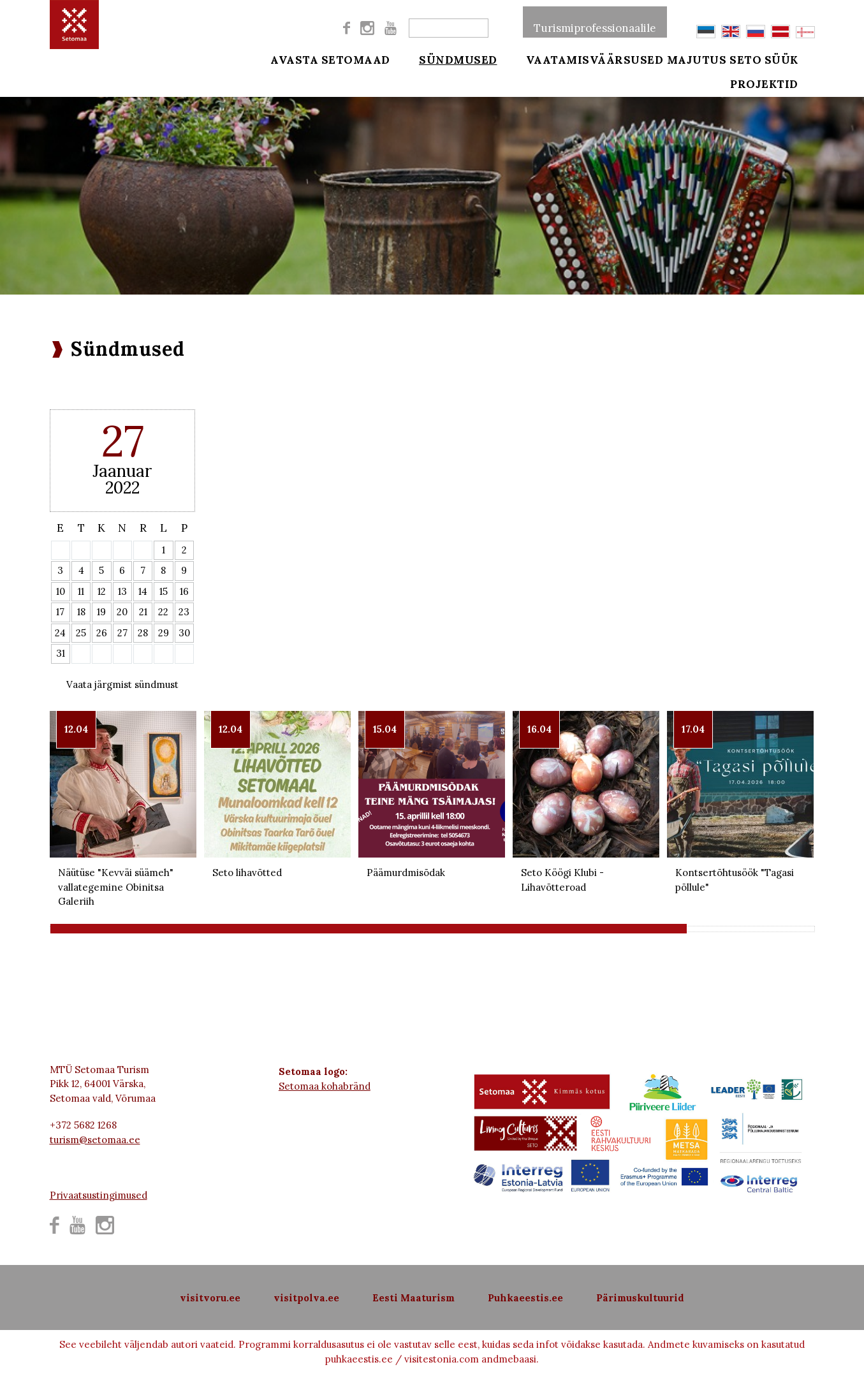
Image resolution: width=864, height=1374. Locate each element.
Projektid (781, 91)
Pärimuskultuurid (640, 1298)
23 (184, 612)
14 (142, 591)
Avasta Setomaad (330, 59)
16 (184, 591)
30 (184, 633)
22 (163, 612)
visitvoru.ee (210, 1298)
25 (81, 633)
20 (122, 612)
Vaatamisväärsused (578, 59)
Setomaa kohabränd (324, 1086)
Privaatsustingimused (98, 1195)
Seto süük (781, 59)
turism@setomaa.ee (95, 1140)
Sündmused (450, 59)
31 (60, 653)
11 (81, 591)
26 (101, 633)
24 (60, 633)
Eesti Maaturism (413, 1298)
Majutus (697, 59)
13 (122, 591)
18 (81, 612)
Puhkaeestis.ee (525, 1298)
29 (163, 633)
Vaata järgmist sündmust (122, 684)
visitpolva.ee (306, 1298)
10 (60, 591)
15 (163, 591)
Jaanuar (122, 470)
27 (122, 633)
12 (102, 591)
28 (143, 633)
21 (143, 612)
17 (60, 612)
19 (101, 612)
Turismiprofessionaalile (595, 22)
